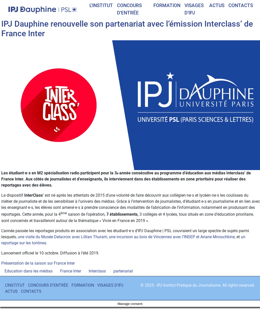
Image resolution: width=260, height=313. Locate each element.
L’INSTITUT (101, 5)
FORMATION (166, 5)
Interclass (97, 271)
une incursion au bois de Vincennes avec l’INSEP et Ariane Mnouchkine (172, 236)
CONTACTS (240, 5)
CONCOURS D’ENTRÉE (129, 9)
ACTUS (216, 5)
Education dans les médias (29, 271)
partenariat (123, 271)
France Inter (70, 271)
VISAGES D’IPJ (194, 9)
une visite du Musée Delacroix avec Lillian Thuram (62, 236)
